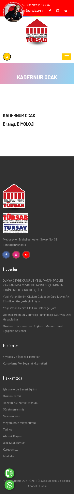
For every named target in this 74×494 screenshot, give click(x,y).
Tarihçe (7, 429)
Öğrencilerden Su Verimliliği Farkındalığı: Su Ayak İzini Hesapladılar (37, 317)
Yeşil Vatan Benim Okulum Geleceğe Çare (29, 308)
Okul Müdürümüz (14, 443)
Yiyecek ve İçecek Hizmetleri (21, 357)
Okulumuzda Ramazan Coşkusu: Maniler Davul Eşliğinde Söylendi (33, 328)
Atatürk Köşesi (12, 436)
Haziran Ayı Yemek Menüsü (20, 403)
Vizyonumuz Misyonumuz (20, 423)
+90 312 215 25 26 (38, 5)
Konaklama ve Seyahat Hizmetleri (25, 363)
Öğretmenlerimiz (13, 409)
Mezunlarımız (11, 416)
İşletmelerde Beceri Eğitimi (20, 389)
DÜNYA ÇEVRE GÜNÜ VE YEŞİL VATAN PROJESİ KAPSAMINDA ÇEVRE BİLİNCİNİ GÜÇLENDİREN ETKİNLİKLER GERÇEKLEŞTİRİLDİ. (33, 285)
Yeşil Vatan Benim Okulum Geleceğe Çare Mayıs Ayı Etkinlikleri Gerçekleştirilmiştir (36, 299)
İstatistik (8, 456)
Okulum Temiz (12, 396)
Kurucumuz (10, 449)
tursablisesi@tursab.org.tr (27, 10)
